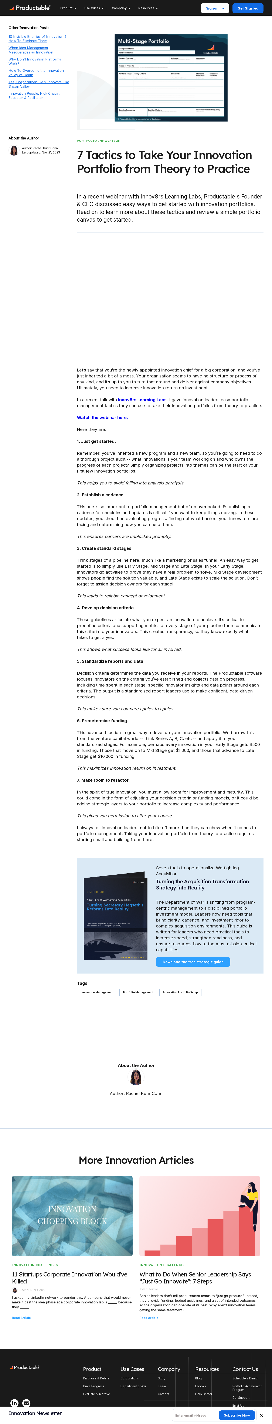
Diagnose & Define (96, 1378)
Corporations (129, 1378)
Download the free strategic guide (193, 962)
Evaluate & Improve (96, 1394)
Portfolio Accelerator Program (247, 1388)
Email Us (238, 1405)
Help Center (203, 1394)
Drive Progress (93, 1386)
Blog (198, 1378)
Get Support (240, 1397)
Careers (163, 1394)
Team (162, 1386)
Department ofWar (133, 1386)
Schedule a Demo (245, 1378)
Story (161, 1378)
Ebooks (200, 1386)
